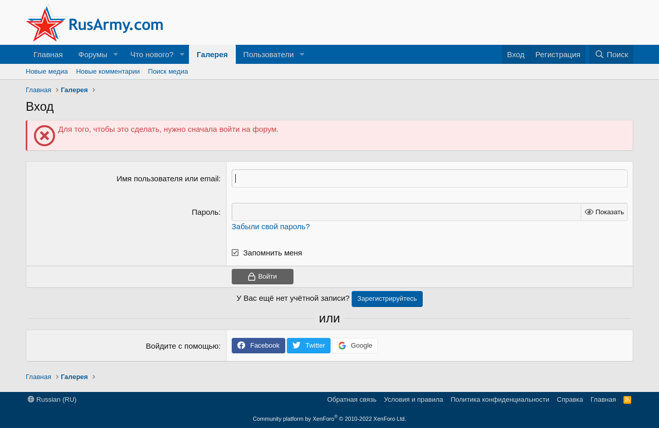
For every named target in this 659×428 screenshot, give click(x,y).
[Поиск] (611, 54)
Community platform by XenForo (329, 419)
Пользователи (269, 54)
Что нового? (152, 54)
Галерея (212, 54)
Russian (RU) (52, 399)
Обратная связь (351, 399)
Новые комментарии (108, 71)
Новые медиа (47, 71)
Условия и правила (413, 399)
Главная (48, 54)
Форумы (92, 54)
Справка (570, 399)
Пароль (205, 212)
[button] (115, 54)
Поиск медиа (168, 71)
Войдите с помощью (182, 345)
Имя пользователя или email (168, 178)
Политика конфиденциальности (499, 399)
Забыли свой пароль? (271, 226)
